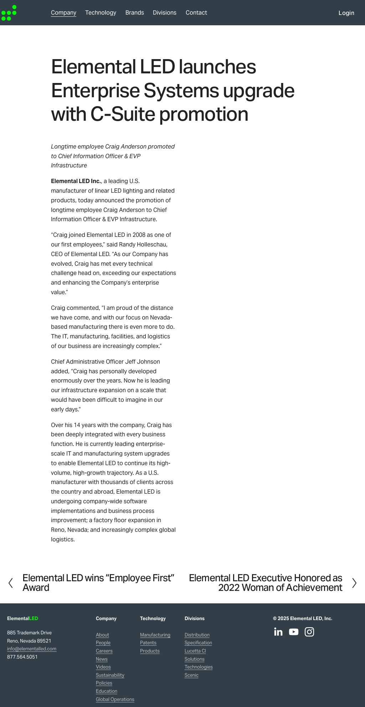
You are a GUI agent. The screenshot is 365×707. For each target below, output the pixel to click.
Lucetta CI (195, 651)
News (102, 659)
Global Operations (115, 699)
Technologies (199, 667)
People (103, 643)
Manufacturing (155, 635)
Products (150, 651)
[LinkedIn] (278, 632)
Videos (103, 667)
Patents (148, 643)
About (102, 635)
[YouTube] (294, 632)
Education (106, 691)
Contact (202, 15)
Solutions (195, 659)
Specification (198, 643)
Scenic (192, 675)
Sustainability (110, 675)
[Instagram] (309, 632)
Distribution (197, 635)
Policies (104, 683)
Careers (104, 651)
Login (341, 15)
